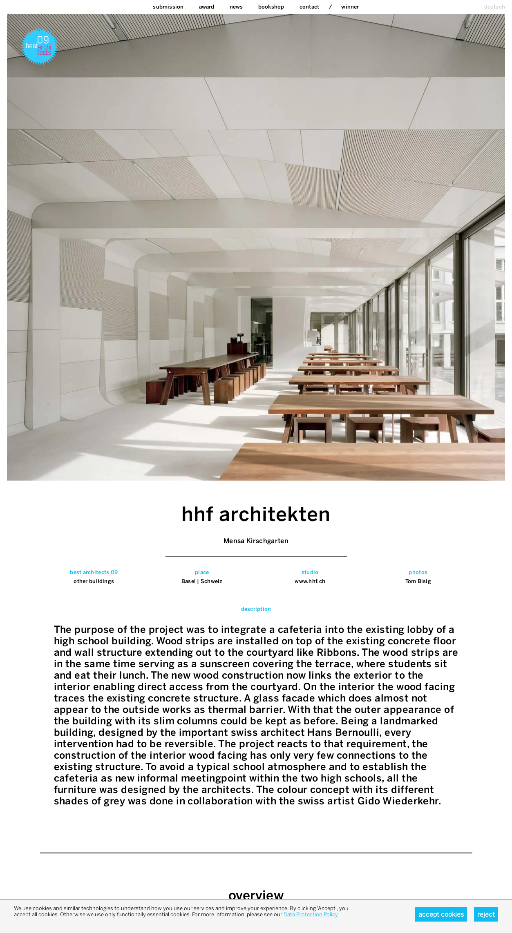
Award (207, 7)
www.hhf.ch (310, 581)
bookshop (271, 7)
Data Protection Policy (311, 914)
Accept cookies (441, 914)
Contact (309, 7)
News (236, 7)
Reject (486, 914)
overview (256, 895)
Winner (350, 7)
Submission (168, 7)
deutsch (494, 7)
